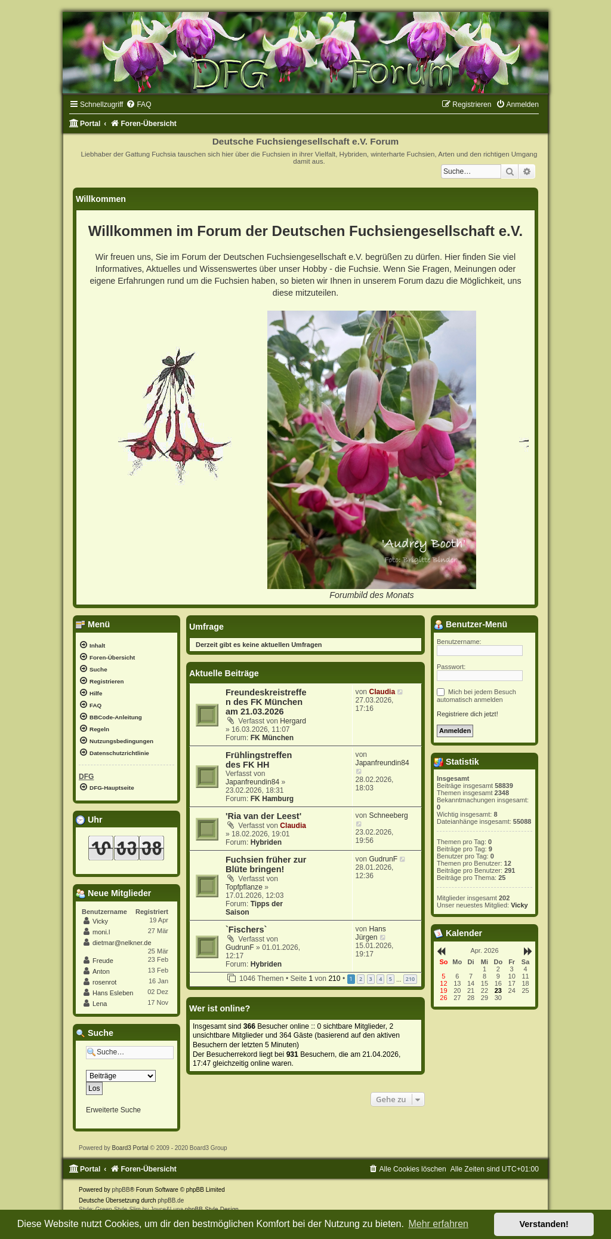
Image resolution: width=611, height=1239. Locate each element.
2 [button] (360, 979)
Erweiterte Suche (113, 1110)
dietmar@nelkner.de (122, 942)
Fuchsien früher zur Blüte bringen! (266, 864)
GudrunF (383, 859)
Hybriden (266, 842)
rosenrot (104, 982)
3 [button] (370, 979)
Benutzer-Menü (470, 624)
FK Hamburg (272, 799)
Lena (99, 1003)
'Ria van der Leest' (263, 816)
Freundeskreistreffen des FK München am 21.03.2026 (266, 702)
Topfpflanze (244, 887)
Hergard (293, 721)
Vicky (100, 921)
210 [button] (410, 979)
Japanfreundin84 (252, 782)
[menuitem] (138, 104)
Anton (101, 971)
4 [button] (380, 979)
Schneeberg (388, 815)
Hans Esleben (113, 992)
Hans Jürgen (371, 933)
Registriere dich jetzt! (467, 713)
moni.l (101, 932)
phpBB (121, 1189)
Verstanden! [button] (544, 1224)
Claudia (382, 692)
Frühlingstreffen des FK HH (259, 759)
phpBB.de (171, 1200)
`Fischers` (246, 929)
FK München (272, 738)
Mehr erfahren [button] (438, 1224)
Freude (102, 960)
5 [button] (390, 979)
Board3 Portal (130, 1148)
